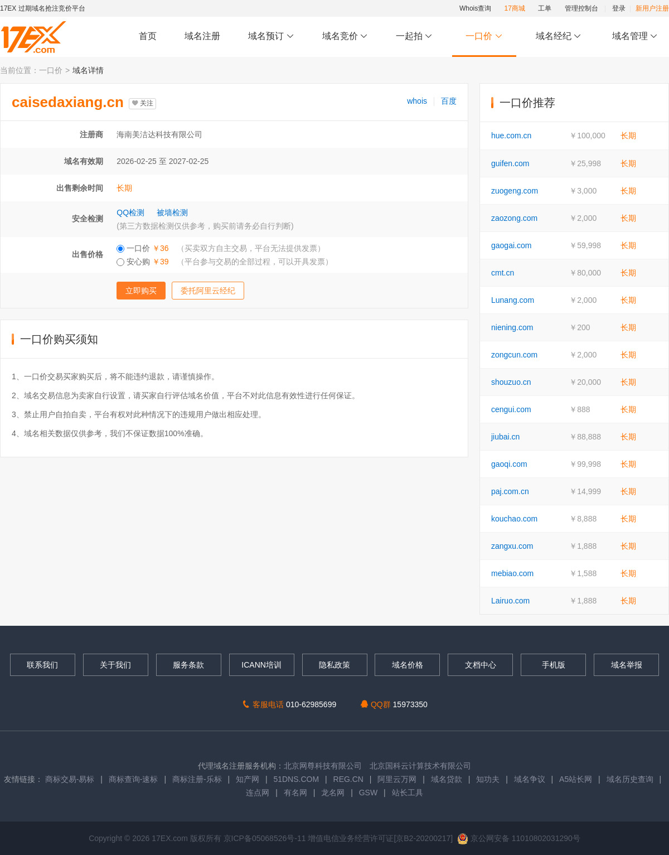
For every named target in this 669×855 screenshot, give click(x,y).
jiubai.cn (505, 436)
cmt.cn (502, 272)
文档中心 (480, 664)
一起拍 (415, 36)
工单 (544, 8)
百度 (449, 100)
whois (417, 100)
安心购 (224, 261)
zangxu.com (512, 546)
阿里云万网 (396, 779)
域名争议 (530, 779)
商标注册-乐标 (197, 779)
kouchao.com (514, 518)
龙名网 (333, 792)
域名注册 (202, 36)
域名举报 (626, 664)
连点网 (257, 792)
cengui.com (511, 409)
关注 (142, 103)
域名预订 (271, 36)
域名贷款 (446, 779)
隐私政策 (334, 664)
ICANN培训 (261, 664)
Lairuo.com (510, 600)
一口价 (484, 36)
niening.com (512, 327)
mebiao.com (512, 573)
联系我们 (42, 664)
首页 (148, 36)
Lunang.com (512, 300)
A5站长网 (575, 779)
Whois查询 (475, 8)
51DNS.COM (296, 779)
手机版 (553, 664)
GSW (368, 792)
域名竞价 (345, 36)
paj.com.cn (510, 491)
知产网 (247, 779)
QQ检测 (130, 212)
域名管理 (635, 36)
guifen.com (510, 163)
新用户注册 (652, 8)
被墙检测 (172, 212)
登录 (619, 8)
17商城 (515, 8)
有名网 (295, 792)
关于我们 (115, 664)
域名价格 (407, 664)
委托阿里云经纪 (208, 290)
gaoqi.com (509, 464)
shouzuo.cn (511, 382)
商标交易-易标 (70, 779)
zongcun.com (514, 354)
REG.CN (348, 779)
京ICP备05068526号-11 (266, 838)
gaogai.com (511, 245)
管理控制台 (581, 8)
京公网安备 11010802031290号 (518, 838)
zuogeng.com (514, 190)
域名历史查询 (630, 779)
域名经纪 (558, 36)
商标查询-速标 (135, 779)
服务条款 (188, 664)
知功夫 (488, 779)
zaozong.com (514, 218)
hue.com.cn (511, 135)
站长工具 (407, 792)
